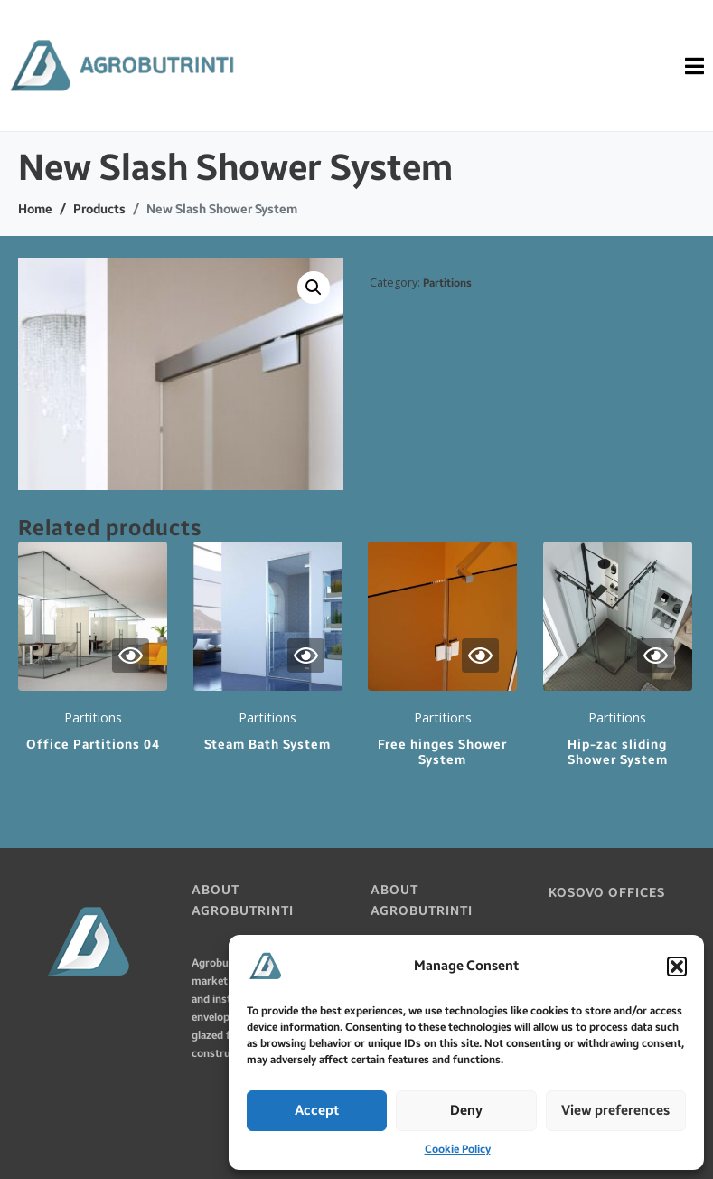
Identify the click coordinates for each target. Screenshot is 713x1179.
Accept (317, 1110)
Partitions (447, 283)
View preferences (615, 1110)
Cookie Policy (458, 1149)
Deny (466, 1110)
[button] (677, 966)
